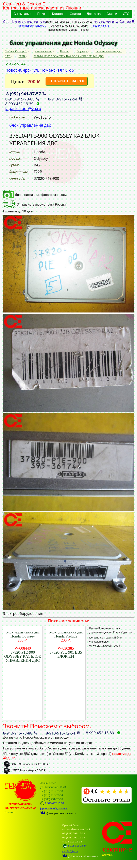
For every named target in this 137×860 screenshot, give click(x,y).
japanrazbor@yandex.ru (32, 25)
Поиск (41, 14)
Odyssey (82, 51)
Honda (64, 51)
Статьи (112, 14)
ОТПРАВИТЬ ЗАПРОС (67, 81)
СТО (126, 14)
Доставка (94, 14)
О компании (22, 14)
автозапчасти (43, 51)
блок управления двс (109, 51)
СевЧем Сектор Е (16, 51)
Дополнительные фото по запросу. (35, 194)
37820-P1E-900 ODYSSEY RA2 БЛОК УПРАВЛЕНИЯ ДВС (69, 56)
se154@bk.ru (101, 25)
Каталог (58, 14)
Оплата (75, 14)
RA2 (8, 56)
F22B (21, 56)
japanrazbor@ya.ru (23, 108)
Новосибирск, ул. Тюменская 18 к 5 (39, 70)
